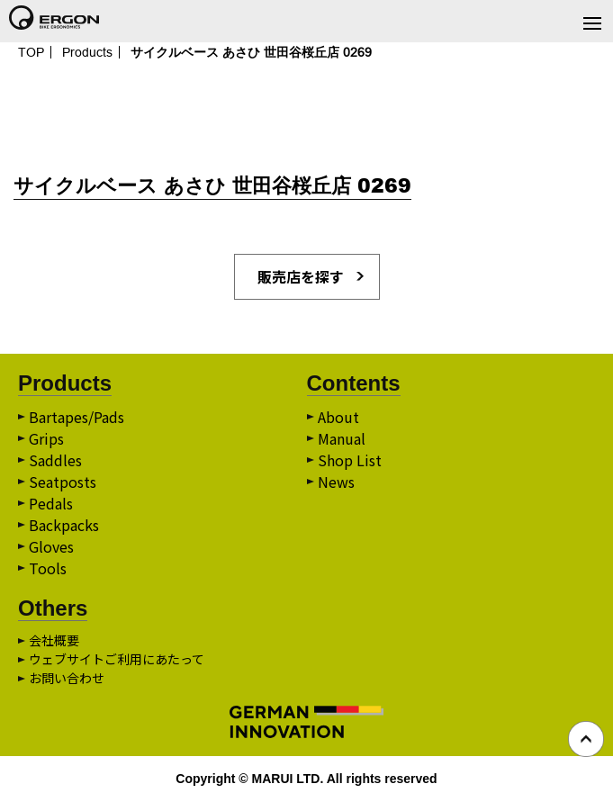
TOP (31, 52)
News (336, 481)
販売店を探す (300, 276)
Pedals (51, 503)
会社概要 (54, 640)
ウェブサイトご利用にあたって (116, 659)
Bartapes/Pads (76, 417)
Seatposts (62, 481)
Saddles (55, 460)
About (338, 417)
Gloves (51, 546)
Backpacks (64, 525)
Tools (48, 568)
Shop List (350, 460)
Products (87, 52)
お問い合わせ (66, 678)
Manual (341, 438)
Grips (46, 438)
